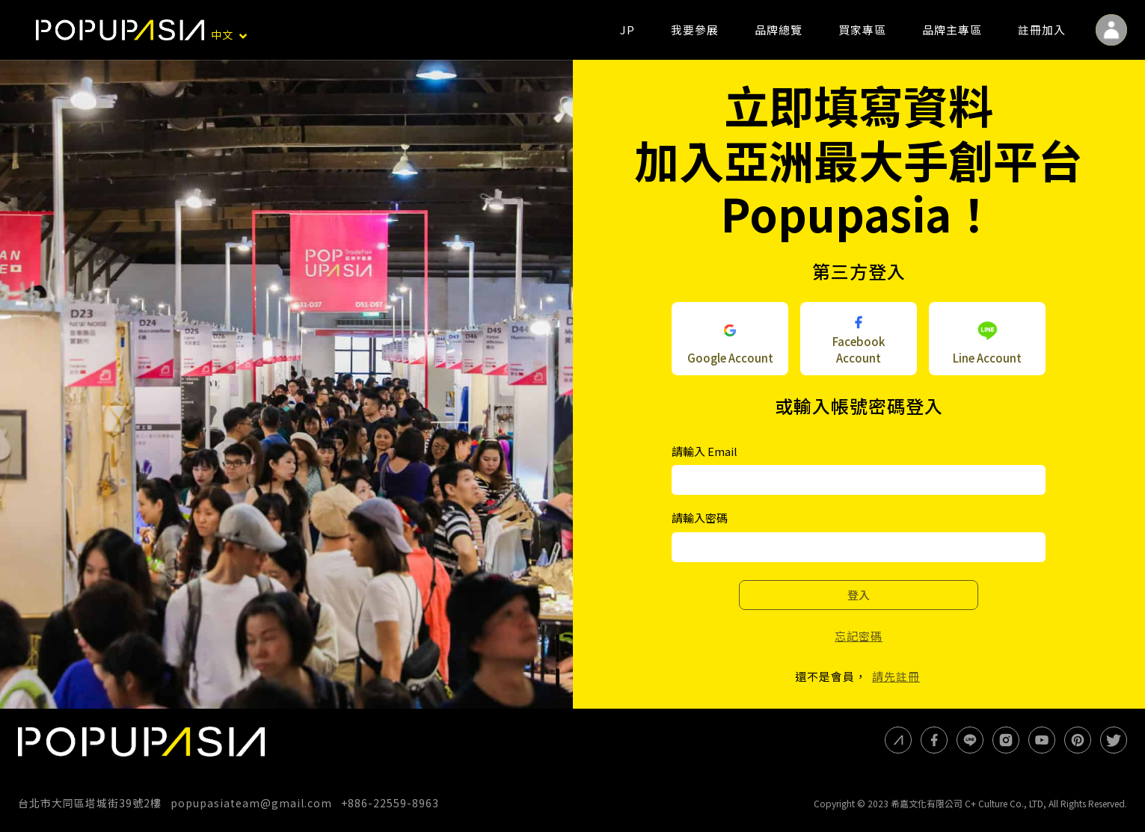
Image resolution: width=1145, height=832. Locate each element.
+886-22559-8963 (390, 802)
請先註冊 (896, 676)
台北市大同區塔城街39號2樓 (90, 802)
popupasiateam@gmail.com (251, 802)
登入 (858, 595)
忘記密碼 (858, 636)
